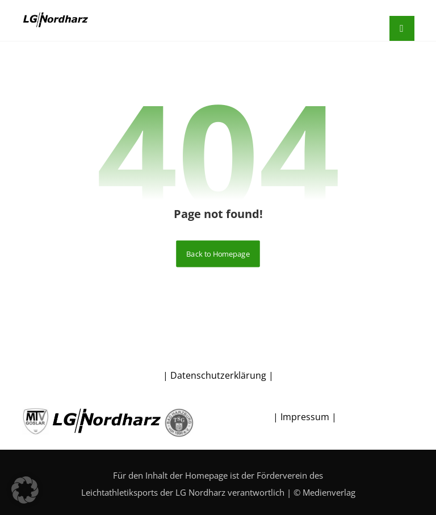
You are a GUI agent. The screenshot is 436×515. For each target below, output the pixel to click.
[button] (25, 490)
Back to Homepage (218, 253)
